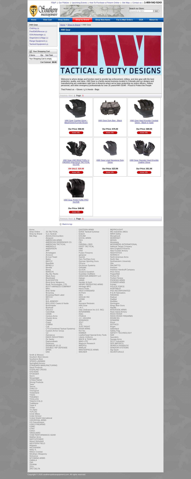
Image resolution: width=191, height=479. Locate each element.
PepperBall (115, 274)
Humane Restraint (86, 303)
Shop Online (63, 20)
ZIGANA (33, 464)
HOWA (82, 299)
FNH (81, 251)
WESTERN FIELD (37, 443)
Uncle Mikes (34, 414)
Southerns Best (36, 359)
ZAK (31, 462)
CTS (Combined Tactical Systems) (60, 329)
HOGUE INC (84, 297)
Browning (50, 293)
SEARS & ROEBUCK (119, 345)
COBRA (49, 324)
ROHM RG (114, 318)
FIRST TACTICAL (86, 246)
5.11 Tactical (51, 234)
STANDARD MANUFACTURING (43, 365)
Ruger (112, 326)
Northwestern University (120, 261)
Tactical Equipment (38, 44)
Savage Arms (116, 339)
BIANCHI (50, 272)
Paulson (113, 267)
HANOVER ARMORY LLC (90, 276)
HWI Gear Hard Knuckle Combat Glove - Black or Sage (144, 121)
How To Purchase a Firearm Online (104, 3)
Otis (112, 263)
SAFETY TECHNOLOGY (121, 333)
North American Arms (119, 257)
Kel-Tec (82, 331)
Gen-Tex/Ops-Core (87, 259)
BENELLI (50, 265)
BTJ (47, 299)
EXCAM (82, 236)
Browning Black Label (55, 295)
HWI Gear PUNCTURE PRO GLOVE (76, 201)
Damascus (50, 335)
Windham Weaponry (38, 454)
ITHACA (82, 316)
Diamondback (52, 341)
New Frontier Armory (119, 251)
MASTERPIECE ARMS (89, 350)
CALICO (49, 310)
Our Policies (64, 3)
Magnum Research (87, 343)
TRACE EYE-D (35, 401)
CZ (47, 333)
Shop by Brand (82, 20)
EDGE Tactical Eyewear (89, 232)
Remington (114, 303)
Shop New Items (102, 20)
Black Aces (50, 276)
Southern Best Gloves (38, 357)
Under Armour (35, 416)
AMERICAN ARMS (54, 240)
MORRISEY (115, 238)
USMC (32, 426)
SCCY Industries (117, 341)
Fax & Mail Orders (124, 20)
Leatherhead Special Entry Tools (92, 335)
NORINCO (114, 255)
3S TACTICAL (52, 232)
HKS (81, 295)
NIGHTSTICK (116, 253)
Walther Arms (35, 437)
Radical (113, 297)
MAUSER (83, 352)
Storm (32, 376)
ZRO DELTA (34, 469)
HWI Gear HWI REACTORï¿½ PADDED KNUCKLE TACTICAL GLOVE (76, 162)
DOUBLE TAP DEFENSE (56, 348)
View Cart (47, 20)
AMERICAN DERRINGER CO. (59, 242)
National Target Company (121, 246)
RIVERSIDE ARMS (118, 310)
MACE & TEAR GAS (87, 339)
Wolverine (33, 456)
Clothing (34, 28)
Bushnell (49, 308)
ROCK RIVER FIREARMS (121, 316)
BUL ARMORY (52, 301)
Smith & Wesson (36, 355)
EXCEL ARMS (85, 238)
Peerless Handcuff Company (122, 270)
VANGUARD (34, 433)
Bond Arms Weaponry (55, 282)
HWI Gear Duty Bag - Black (110, 120)
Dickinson (50, 343)
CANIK (49, 314)
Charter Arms (51, 318)
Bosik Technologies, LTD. (56, 284)
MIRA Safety (115, 234)
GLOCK (82, 270)
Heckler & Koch (85, 282)
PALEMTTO (115, 265)
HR (80, 301)
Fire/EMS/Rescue (38, 31)
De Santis (50, 339)
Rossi (112, 322)
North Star (114, 259)
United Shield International (40, 418)
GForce (82, 263)
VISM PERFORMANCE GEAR (42, 435)
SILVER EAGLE (117, 352)
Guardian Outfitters (87, 274)
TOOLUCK (34, 399)
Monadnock (115, 236)
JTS (80, 324)
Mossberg (114, 242)
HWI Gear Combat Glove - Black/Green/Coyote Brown (76, 121)
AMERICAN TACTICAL (56, 244)
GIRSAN (82, 267)
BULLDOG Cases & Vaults (57, 303)
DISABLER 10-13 (53, 345)
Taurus (32, 386)
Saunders (114, 337)
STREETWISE (35, 380)
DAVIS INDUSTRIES (55, 337)
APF (47, 251)
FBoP (53, 3)
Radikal (113, 299)
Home (33, 20)
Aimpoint (49, 238)
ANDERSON (51, 248)
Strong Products (36, 382)
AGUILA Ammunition (54, 236)
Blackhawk (50, 278)
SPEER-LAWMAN (37, 361)
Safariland (114, 329)
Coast (48, 322)
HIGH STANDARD (87, 291)
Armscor (49, 255)
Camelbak (50, 312)
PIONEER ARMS (117, 282)
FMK (81, 248)
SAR (112, 335)
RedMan (114, 301)
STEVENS (33, 372)
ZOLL (31, 466)
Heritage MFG (85, 286)
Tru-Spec (33, 410)
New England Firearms (120, 248)
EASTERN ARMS (86, 230)
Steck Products (35, 367)
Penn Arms (115, 272)
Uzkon (32, 431)
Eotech (82, 234)
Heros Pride (84, 289)
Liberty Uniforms (86, 337)
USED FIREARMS (37, 424)
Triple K (32, 405)
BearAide (50, 263)
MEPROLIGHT (116, 230)
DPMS (48, 350)
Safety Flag (115, 331)
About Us (153, 20)
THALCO (33, 388)
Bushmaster (51, 305)
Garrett (82, 257)
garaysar (82, 255)
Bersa (48, 270)
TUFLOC (33, 412)
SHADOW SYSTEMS (119, 348)
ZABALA (33, 460)
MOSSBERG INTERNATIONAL (123, 244)
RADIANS (114, 295)
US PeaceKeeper (36, 422)
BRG (48, 289)
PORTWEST (115, 289)
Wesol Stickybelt (36, 441)
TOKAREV (34, 397)
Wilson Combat (36, 452)
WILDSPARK (35, 448)
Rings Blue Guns (117, 305)
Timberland (34, 393)
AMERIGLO (51, 246)
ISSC (81, 314)
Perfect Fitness (116, 278)
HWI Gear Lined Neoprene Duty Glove (110, 161)
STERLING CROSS (37, 370)
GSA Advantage (37, 35)
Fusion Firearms (86, 253)
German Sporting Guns (89, 261)
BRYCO (49, 297)
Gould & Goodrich (86, 272)
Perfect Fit (114, 276)
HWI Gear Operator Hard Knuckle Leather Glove (144, 161)
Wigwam (33, 445)
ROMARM (114, 320)
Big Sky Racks (52, 274)
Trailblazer (33, 403)
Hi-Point (82, 293)
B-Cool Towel (51, 257)
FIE (80, 242)
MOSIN (113, 240)
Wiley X (32, 450)
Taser (31, 384)
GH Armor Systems (87, 265)
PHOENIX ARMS (117, 280)
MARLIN (82, 348)
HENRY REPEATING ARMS (91, 284)
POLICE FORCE (117, 286)
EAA (48, 352)
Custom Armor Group (55, 331)
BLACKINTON (52, 280)
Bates (48, 259)
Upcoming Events (79, 3)
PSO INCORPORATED (120, 291)
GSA (141, 20)
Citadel (49, 320)
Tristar (32, 407)
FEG (81, 240)
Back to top (67, 224)
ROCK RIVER (116, 314)
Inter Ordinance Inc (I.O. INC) (91, 310)
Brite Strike (50, 291)
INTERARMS (84, 312)
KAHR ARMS (84, 329)
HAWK (82, 280)
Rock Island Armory (118, 312)
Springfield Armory (37, 363)
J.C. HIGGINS (85, 318)
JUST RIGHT (84, 326)
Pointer (113, 284)
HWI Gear (83, 305)
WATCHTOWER (36, 439)
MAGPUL (83, 345)
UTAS (32, 429)
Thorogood (34, 391)
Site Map (126, 3)
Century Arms (52, 316)
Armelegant (51, 253)
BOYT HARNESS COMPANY (58, 286)
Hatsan (82, 278)
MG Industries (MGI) (119, 232)
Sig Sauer (114, 350)
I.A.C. (81, 308)
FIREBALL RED (85, 244)
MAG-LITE (83, 341)
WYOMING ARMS (37, 458)
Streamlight (34, 378)
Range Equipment (38, 41)
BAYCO (49, 261)
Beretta (49, 267)
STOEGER (34, 374)
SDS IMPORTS (116, 343)
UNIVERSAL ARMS (37, 420)
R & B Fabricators (117, 293)
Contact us (137, 3)
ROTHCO (114, 324)
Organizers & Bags (38, 38)
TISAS (32, 395)
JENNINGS (84, 320)
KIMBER (82, 333)
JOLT (81, 322)
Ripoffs (113, 308)
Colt (47, 326)
